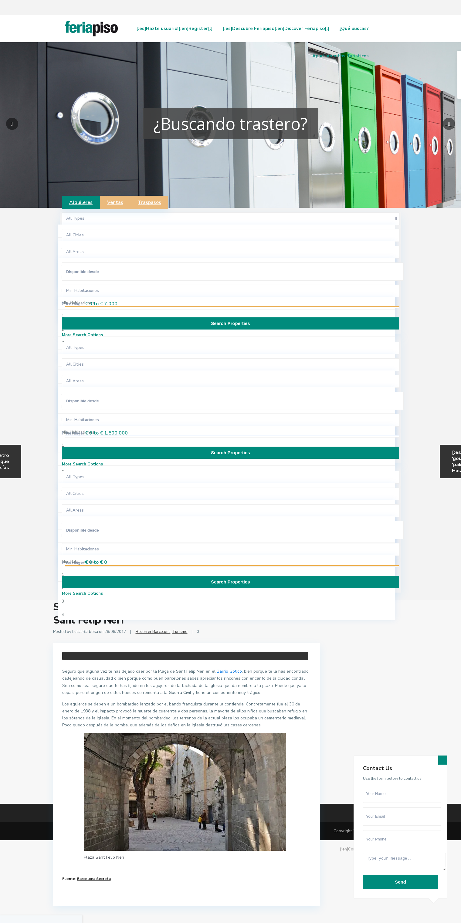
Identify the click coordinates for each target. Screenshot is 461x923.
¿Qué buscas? (354, 28)
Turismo (180, 631)
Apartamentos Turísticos (340, 56)
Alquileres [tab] (81, 202)
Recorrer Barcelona (153, 631)
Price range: (73, 304)
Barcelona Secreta (94, 878)
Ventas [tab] (115, 202)
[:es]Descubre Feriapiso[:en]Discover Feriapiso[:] (275, 28)
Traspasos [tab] (149, 202)
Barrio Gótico (229, 671)
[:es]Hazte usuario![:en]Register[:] (174, 28)
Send (400, 881)
